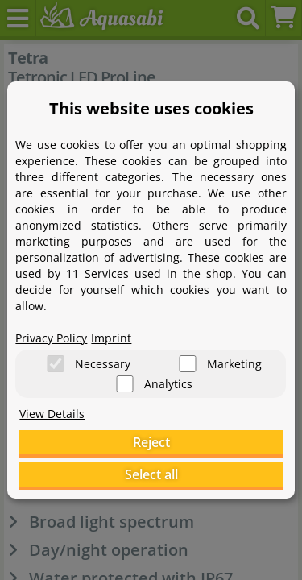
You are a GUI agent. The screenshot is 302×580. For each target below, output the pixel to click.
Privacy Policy (51, 338)
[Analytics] (125, 383)
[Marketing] (187, 363)
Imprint (111, 338)
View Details (52, 413)
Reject (151, 442)
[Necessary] (55, 363)
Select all (151, 474)
